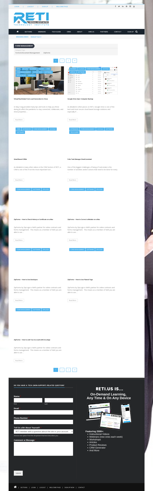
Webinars (42, 32)
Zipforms (46, 53)
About (79, 32)
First (15, 404)
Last (46, 404)
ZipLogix (46, 189)
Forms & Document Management (27, 53)
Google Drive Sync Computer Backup (80, 99)
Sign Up (45, 6)
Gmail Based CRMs (20, 159)
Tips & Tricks (21, 75)
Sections (28, 32)
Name (17, 396)
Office (72, 72)
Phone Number (21, 418)
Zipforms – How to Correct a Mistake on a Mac (83, 219)
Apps (18, 69)
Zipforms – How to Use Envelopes (26, 279)
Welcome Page (62, 6)
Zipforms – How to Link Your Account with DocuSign (32, 340)
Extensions (27, 129)
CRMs (69, 32)
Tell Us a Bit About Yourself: (27, 428)
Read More (19, 120)
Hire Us (91, 32)
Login (16, 6)
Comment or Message (25, 440)
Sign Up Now (69, 487)
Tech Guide (56, 32)
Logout (30, 6)
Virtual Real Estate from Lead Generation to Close (31, 99)
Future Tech (37, 72)
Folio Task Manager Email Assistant (79, 159)
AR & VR (25, 69)
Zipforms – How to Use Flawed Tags (80, 279)
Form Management (23, 72)
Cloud (41, 69)
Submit (18, 473)
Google (106, 69)
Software (48, 72)
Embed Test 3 (36, 37)
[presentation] (35, 468)
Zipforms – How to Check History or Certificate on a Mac (33, 219)
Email (17, 408)
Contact (117, 32)
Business (33, 69)
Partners (104, 32)
